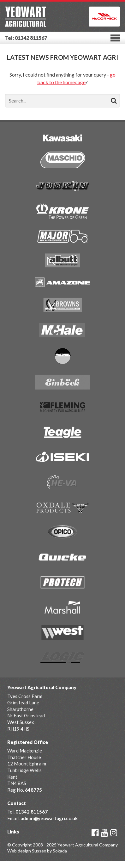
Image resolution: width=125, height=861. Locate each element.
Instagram (114, 833)
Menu (115, 37)
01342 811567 (31, 811)
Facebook (95, 833)
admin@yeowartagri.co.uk (49, 818)
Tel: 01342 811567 (26, 38)
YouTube (104, 833)
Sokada (60, 850)
